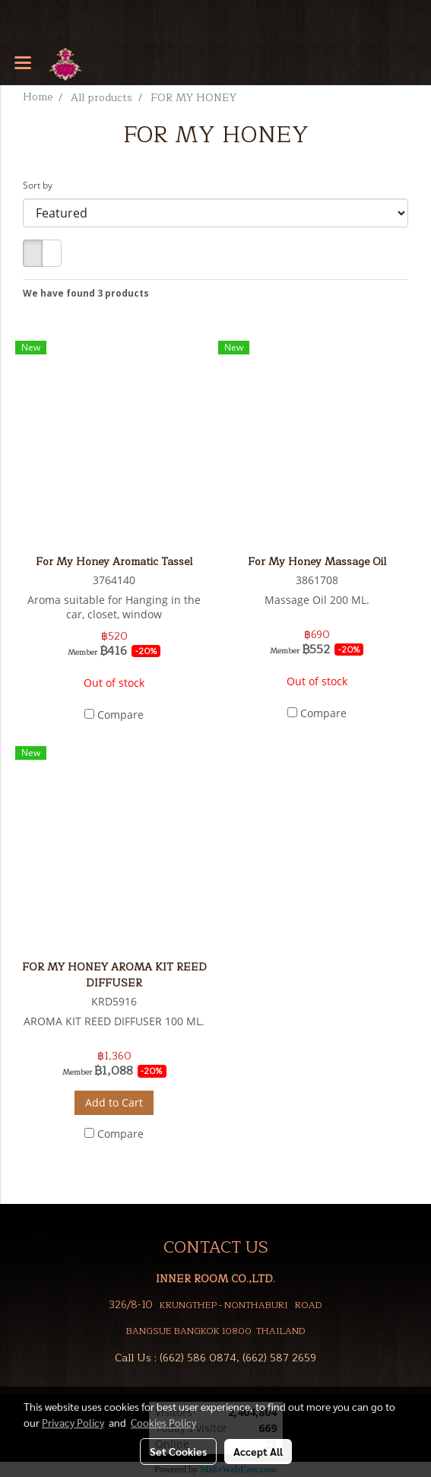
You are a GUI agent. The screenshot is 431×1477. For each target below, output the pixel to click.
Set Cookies (178, 1451)
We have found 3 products (86, 293)
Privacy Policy (73, 1422)
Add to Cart (114, 1102)
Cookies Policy (163, 1422)
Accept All (258, 1451)
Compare (120, 714)
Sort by (41, 185)
